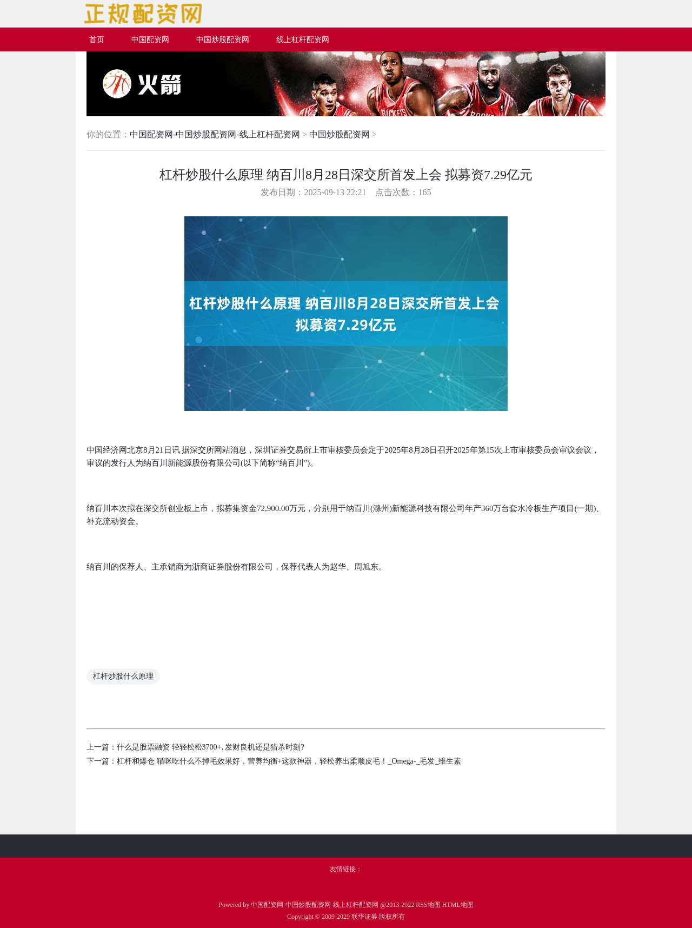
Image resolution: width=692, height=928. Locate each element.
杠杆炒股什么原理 (123, 676)
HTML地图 (458, 905)
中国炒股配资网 (339, 134)
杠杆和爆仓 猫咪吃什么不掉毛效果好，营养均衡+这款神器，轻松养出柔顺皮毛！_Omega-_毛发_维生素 (289, 761)
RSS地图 (428, 905)
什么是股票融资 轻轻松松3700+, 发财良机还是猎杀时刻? (210, 747)
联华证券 (364, 916)
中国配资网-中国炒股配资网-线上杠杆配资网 (215, 134)
